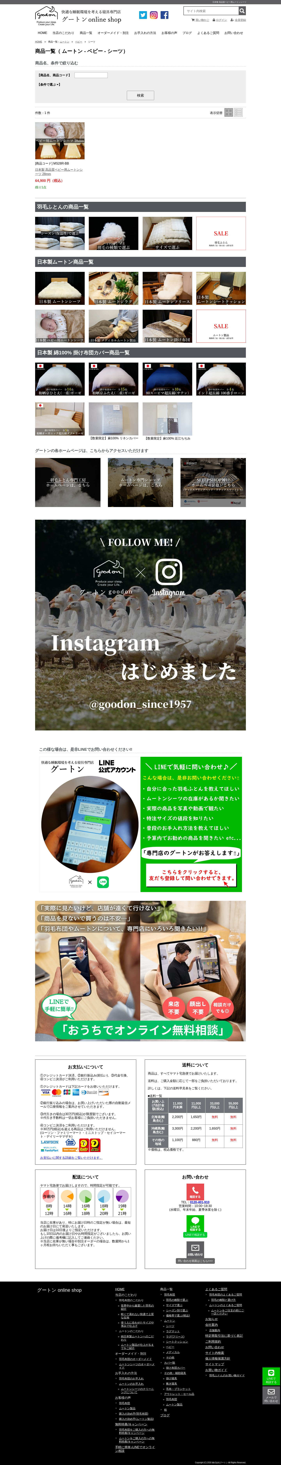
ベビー (78, 41)
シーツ (170, 1326)
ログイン (220, 19)
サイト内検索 (214, 1353)
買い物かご (200, 19)
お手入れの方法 (145, 34)
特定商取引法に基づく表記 (224, 1335)
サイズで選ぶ (174, 1305)
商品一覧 (87, 34)
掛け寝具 (171, 1378)
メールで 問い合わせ (271, 1395)
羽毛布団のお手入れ (131, 1378)
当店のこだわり (63, 34)
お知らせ (211, 1319)
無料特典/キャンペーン (131, 1424)
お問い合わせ (233, 33)
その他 (170, 1357)
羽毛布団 (124, 1403)
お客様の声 (170, 34)
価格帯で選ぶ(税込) (178, 1315)
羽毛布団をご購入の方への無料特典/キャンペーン (137, 1431)
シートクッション (177, 1341)
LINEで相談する (195, 1234)
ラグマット (173, 1331)
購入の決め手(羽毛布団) (133, 1413)
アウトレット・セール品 (179, 1394)
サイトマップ (214, 1364)
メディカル (173, 1352)
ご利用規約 (213, 1341)
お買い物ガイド (216, 1370)
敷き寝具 (171, 1383)
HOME (42, 33)
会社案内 (211, 1324)
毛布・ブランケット (178, 1388)
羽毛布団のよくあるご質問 (225, 1294)
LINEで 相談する (271, 1376)
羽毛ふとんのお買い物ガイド (227, 1375)
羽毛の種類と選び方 (223, 1299)
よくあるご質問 (208, 34)
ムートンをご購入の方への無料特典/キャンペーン (137, 1440)
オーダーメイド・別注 (113, 34)
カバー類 (169, 1362)
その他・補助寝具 (175, 1373)
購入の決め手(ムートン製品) (136, 1419)
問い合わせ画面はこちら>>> (195, 1260)
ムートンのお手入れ (131, 1383)
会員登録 (238, 19)
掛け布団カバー (175, 1367)
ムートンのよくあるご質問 (225, 1305)
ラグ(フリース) (175, 1336)
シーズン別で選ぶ (177, 1310)
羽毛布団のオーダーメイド (135, 1359)
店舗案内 (214, 1330)
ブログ (187, 33)
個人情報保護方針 (217, 1358)
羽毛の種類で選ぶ (177, 1299)
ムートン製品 (127, 1408)
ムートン (64, 41)
